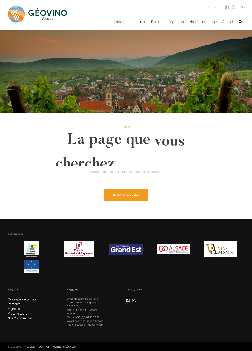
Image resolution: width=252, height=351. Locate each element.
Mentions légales (64, 346)
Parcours (158, 22)
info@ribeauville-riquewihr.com (85, 324)
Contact (212, 7)
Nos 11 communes (204, 22)
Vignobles (14, 309)
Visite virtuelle (17, 313)
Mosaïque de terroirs (130, 22)
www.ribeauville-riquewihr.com (85, 321)
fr (241, 7)
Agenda (228, 22)
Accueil (30, 346)
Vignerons (177, 22)
